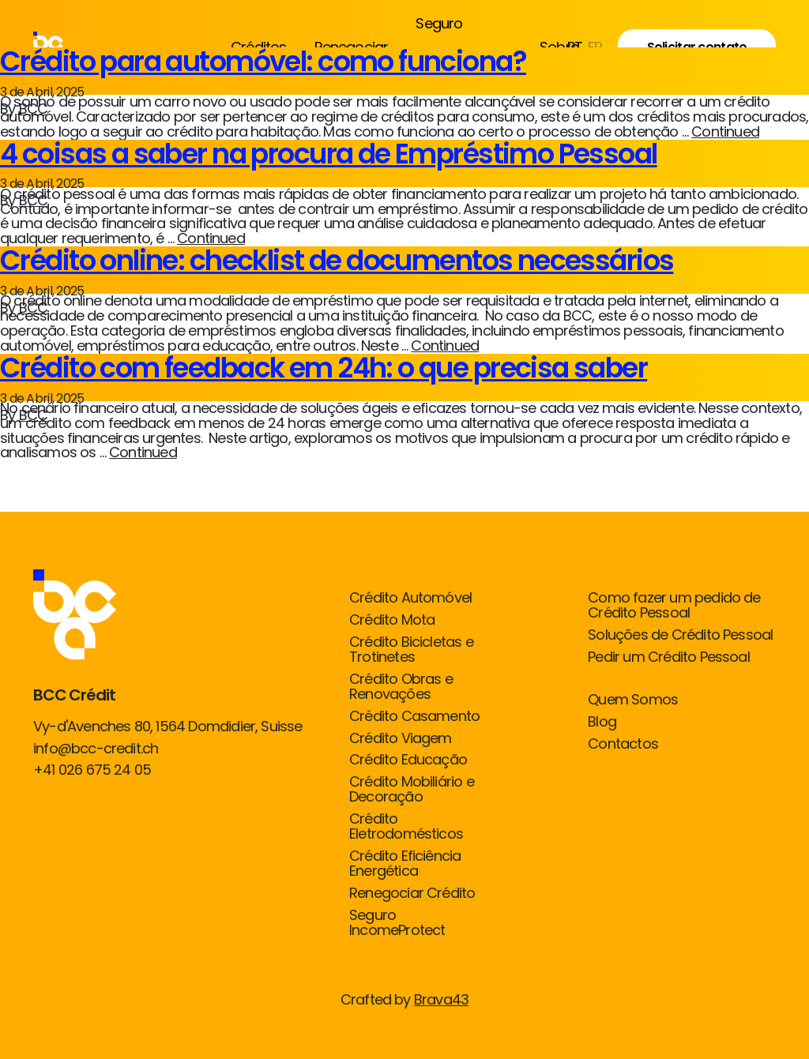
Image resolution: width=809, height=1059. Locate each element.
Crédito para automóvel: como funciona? (263, 61)
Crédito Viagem (400, 738)
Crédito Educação (408, 760)
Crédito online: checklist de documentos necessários (336, 260)
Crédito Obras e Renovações (401, 687)
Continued (725, 131)
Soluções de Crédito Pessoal (680, 635)
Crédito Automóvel (410, 598)
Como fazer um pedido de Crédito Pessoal (674, 606)
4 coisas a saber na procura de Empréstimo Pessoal (328, 153)
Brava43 (441, 999)
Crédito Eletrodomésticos (406, 827)
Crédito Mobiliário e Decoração (411, 790)
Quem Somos (633, 700)
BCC (33, 108)
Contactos (623, 744)
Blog (602, 722)
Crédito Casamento (414, 716)
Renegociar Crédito (412, 893)
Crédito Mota (392, 620)
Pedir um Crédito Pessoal (669, 657)
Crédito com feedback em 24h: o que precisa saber (323, 367)
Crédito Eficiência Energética (405, 864)
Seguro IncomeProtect (397, 923)
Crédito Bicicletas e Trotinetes (411, 650)
